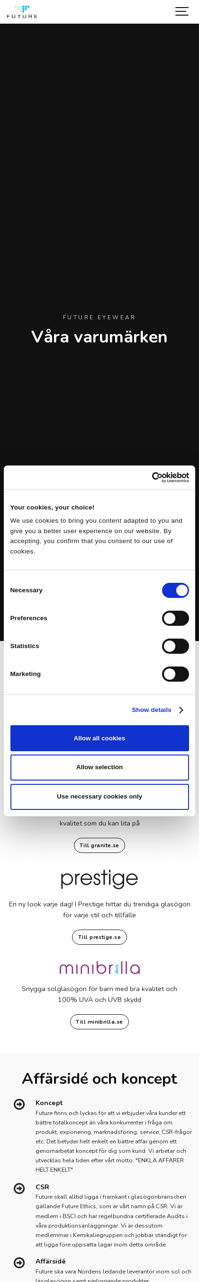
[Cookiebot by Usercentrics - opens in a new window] (147, 477)
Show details (152, 709)
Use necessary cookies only (99, 796)
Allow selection (99, 767)
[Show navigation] (182, 12)
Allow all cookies (100, 738)
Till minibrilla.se (99, 1022)
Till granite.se (99, 845)
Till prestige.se (99, 937)
